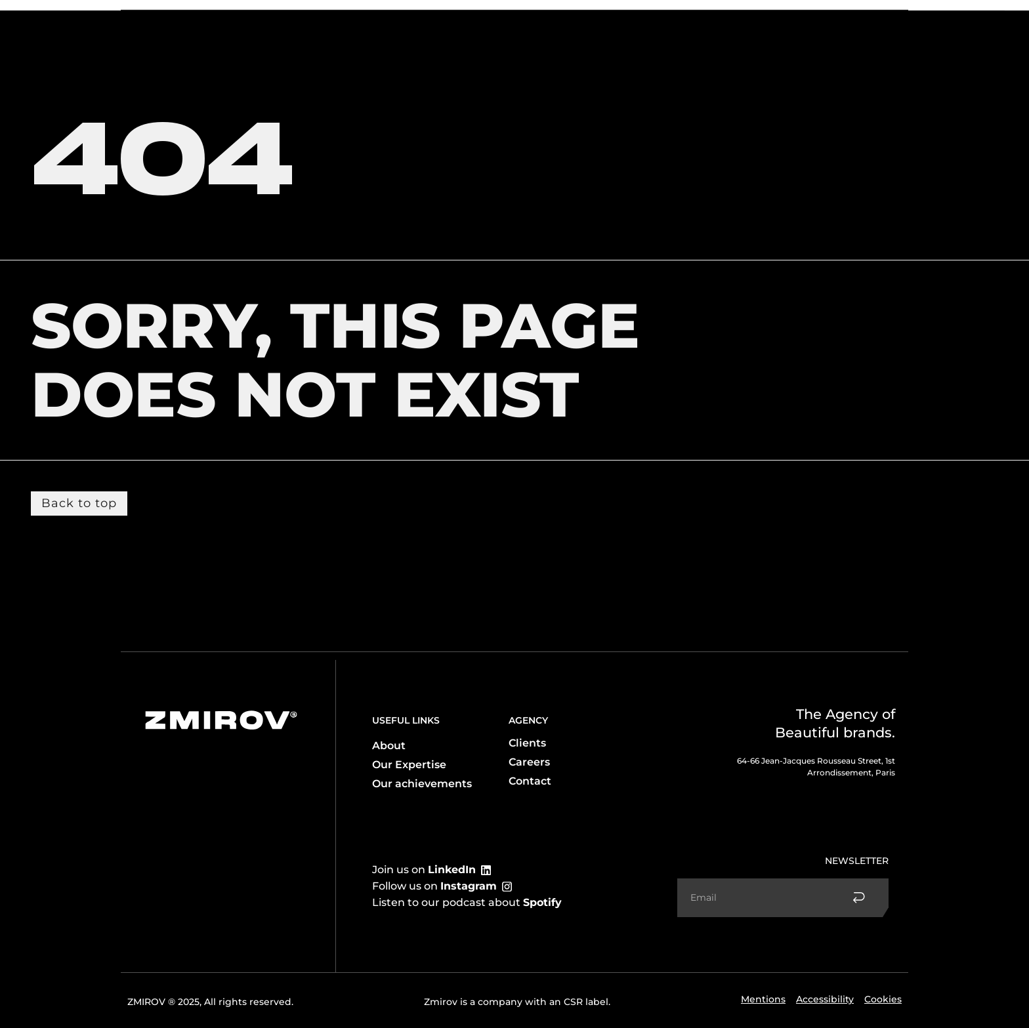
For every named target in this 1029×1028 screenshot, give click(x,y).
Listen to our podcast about (467, 902)
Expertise (234, 21)
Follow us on (434, 886)
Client (293, 21)
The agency (162, 21)
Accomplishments (745, 21)
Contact (821, 21)
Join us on (424, 869)
